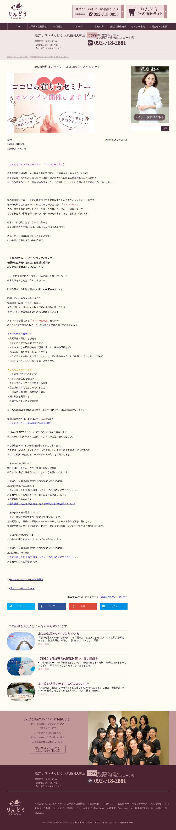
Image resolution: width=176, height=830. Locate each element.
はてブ (114, 606)
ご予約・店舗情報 (76, 803)
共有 (83, 606)
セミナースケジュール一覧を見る (26, 579)
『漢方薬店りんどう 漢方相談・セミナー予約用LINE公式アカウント (41, 503)
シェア (52, 606)
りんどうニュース (47, 694)
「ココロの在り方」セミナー (113, 597)
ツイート (20, 606)
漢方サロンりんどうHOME (17, 57)
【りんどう (12, 423)
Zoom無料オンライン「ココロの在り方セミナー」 (49, 57)
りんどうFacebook (94, 808)
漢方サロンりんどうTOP (22, 588)
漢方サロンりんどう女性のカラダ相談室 (47, 749)
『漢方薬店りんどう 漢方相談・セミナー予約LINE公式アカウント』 (41, 557)
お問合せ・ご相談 (158, 26)
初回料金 (94, 803)
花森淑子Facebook (118, 808)
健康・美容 (43, 644)
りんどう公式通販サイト (68, 808)
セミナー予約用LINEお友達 (32, 423)
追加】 (49, 423)
